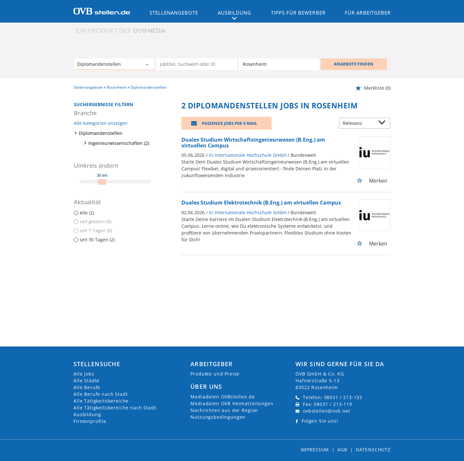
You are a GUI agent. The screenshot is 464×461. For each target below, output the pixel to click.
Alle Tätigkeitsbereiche (101, 401)
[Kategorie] (107, 64)
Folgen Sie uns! (320, 421)
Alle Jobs (83, 374)
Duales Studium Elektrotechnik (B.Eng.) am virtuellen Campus (261, 202)
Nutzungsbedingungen (218, 417)
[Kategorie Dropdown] (147, 64)
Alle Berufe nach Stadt (100, 394)
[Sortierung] (358, 123)
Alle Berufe (86, 387)
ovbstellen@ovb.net (326, 411)
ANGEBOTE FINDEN (353, 64)
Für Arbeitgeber (368, 12)
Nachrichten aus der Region (224, 410)
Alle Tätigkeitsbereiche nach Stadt (114, 408)
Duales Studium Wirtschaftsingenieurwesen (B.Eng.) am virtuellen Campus (253, 142)
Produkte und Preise (214, 374)
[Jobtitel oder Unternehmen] (196, 64)
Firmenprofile (89, 421)
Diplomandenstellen (100, 133)
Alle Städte (86, 380)
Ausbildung (87, 414)
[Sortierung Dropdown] (383, 123)
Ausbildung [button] (235, 12)
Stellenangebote (174, 12)
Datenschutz (373, 449)
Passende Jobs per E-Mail (229, 123)
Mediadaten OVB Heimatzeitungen (231, 403)
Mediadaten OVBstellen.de (222, 397)
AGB (342, 449)
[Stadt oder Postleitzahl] (279, 64)
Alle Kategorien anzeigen (101, 123)
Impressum (315, 449)
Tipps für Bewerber (298, 12)
